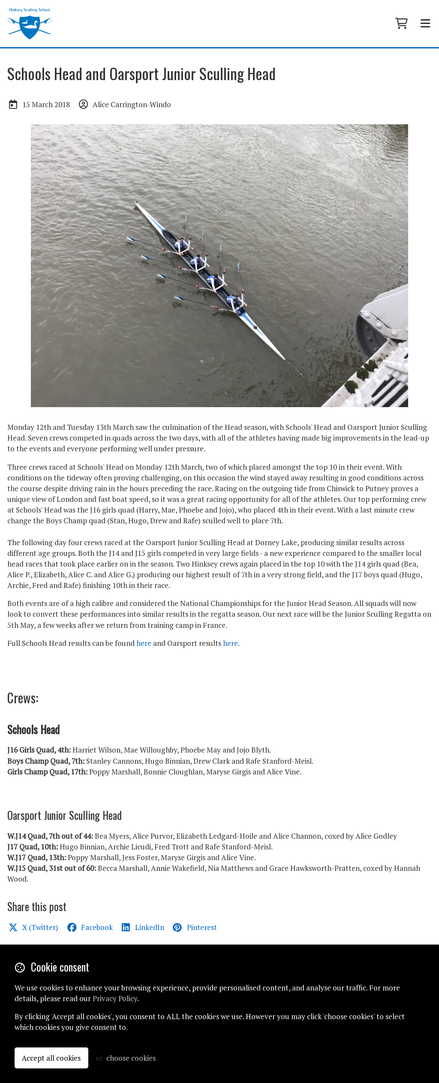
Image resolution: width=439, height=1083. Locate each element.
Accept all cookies (51, 1058)
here (143, 643)
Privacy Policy (115, 998)
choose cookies (131, 1058)
